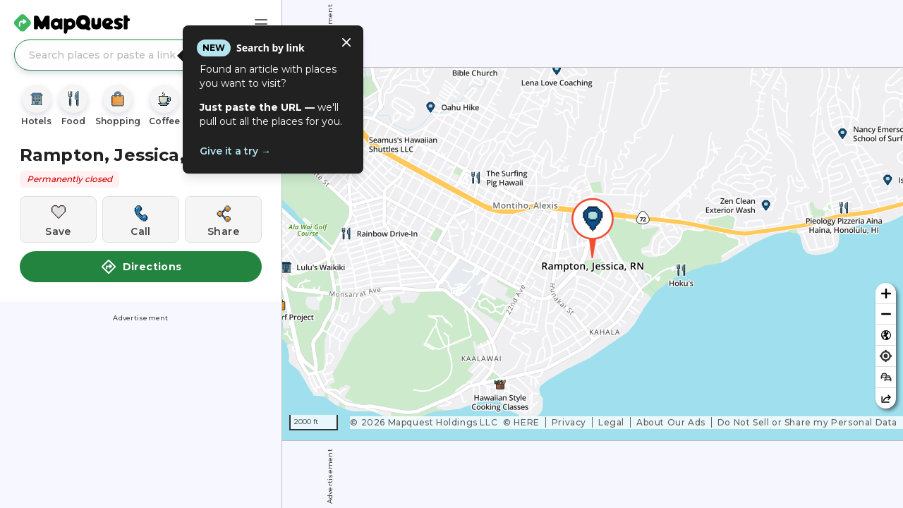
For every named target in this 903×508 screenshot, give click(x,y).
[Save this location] (58, 219)
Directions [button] (141, 266)
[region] (592, 254)
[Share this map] (885, 398)
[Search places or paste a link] (140, 55)
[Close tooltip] (346, 42)
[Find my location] (885, 356)
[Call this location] (140, 219)
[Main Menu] (261, 24)
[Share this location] (223, 219)
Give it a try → (235, 151)
